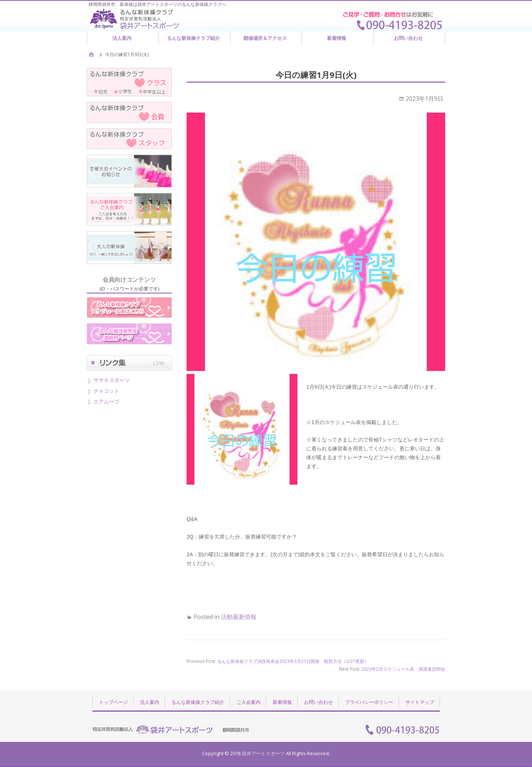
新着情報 (336, 38)
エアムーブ (106, 401)
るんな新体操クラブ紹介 (193, 38)
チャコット (106, 390)
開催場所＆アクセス (265, 38)
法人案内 (122, 38)
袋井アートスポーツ (263, 753)
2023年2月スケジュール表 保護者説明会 (403, 669)
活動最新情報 (238, 617)
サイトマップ (419, 702)
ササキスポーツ (111, 380)
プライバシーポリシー (369, 702)
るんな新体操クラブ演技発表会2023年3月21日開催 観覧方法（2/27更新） (293, 661)
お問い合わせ (408, 38)
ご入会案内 (248, 702)
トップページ (113, 702)
